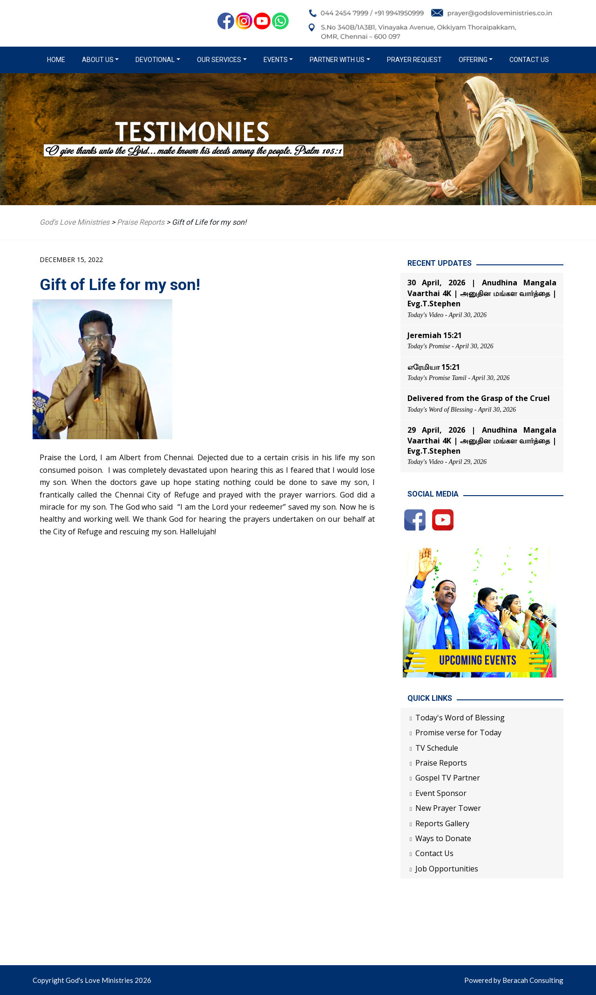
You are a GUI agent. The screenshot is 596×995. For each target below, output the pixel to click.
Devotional (155, 59)
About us (98, 59)
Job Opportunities (446, 869)
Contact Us (529, 59)
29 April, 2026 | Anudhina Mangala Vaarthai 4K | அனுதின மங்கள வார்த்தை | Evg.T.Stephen (481, 440)
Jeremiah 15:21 (434, 335)
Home (58, 59)
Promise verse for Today (458, 732)
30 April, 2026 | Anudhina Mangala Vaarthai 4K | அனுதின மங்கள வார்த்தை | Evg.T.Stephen (481, 293)
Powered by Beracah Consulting (513, 980)
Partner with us (337, 59)
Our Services (219, 59)
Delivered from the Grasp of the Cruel (478, 398)
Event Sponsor (441, 793)
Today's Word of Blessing (460, 717)
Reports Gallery (442, 823)
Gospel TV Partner (447, 778)
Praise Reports (441, 763)
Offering (473, 59)
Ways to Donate (443, 838)
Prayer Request (414, 59)
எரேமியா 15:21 (433, 367)
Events (276, 59)
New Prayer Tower (448, 808)
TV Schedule (436, 748)
